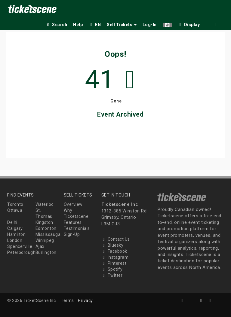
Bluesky (112, 245)
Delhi (12, 222)
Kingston (44, 222)
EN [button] (95, 24)
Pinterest (114, 263)
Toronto (15, 204)
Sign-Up (72, 234)
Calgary (15, 228)
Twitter (112, 275)
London (14, 240)
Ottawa (14, 210)
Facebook (114, 251)
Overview (73, 204)
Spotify (112, 269)
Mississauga (48, 234)
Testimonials (77, 228)
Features (73, 222)
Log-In (150, 24)
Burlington (46, 252)
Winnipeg (44, 240)
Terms (67, 300)
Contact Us (115, 239)
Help (78, 24)
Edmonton (46, 228)
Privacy (85, 300)
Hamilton (16, 234)
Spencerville (19, 246)
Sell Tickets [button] (122, 24)
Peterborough (21, 252)
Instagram (115, 257)
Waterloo (44, 204)
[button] (167, 24)
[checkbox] (189, 24)
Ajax (40, 246)
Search (56, 24)
